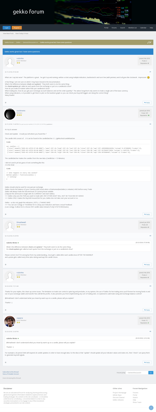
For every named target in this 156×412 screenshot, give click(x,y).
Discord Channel (118, 397)
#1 (150, 72)
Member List (132, 28)
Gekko (18, 42)
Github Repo (117, 395)
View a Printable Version (11, 374)
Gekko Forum (9, 42)
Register (16, 28)
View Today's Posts (21, 33)
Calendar (143, 28)
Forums (114, 28)
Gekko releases (118, 400)
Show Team (137, 402)
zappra (20, 318)
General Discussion (29, 42)
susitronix (21, 110)
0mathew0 (21, 222)
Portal (106, 28)
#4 (150, 286)
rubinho (20, 58)
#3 (150, 236)
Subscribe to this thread (11, 372)
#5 (150, 331)
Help (151, 28)
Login (6, 28)
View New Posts (8, 33)
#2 (150, 124)
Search (122, 28)
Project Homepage (119, 393)
